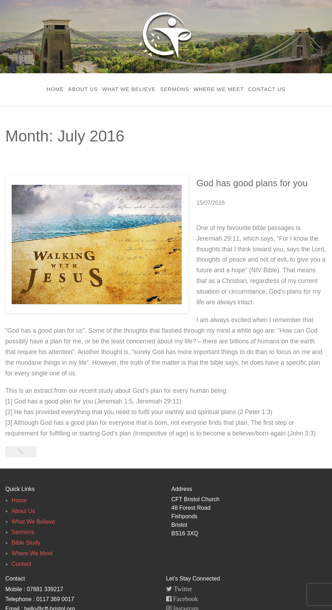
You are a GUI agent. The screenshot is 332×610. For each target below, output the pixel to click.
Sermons (174, 89)
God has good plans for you (201, 183)
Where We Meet (219, 89)
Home (55, 89)
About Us (83, 89)
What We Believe (129, 89)
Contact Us (266, 89)
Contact (21, 532)
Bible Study (26, 511)
